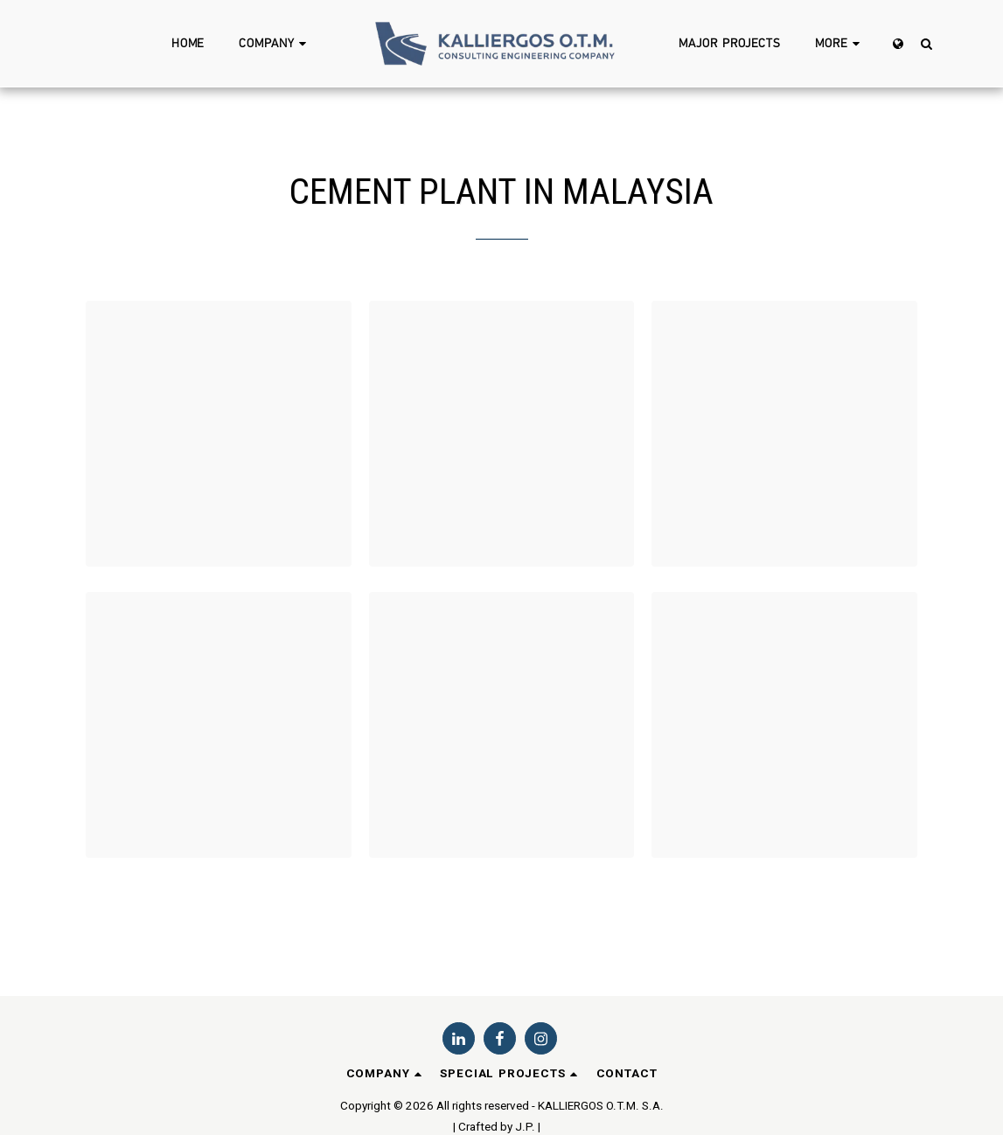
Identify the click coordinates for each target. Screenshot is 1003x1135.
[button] (275, 44)
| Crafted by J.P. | (496, 1126)
